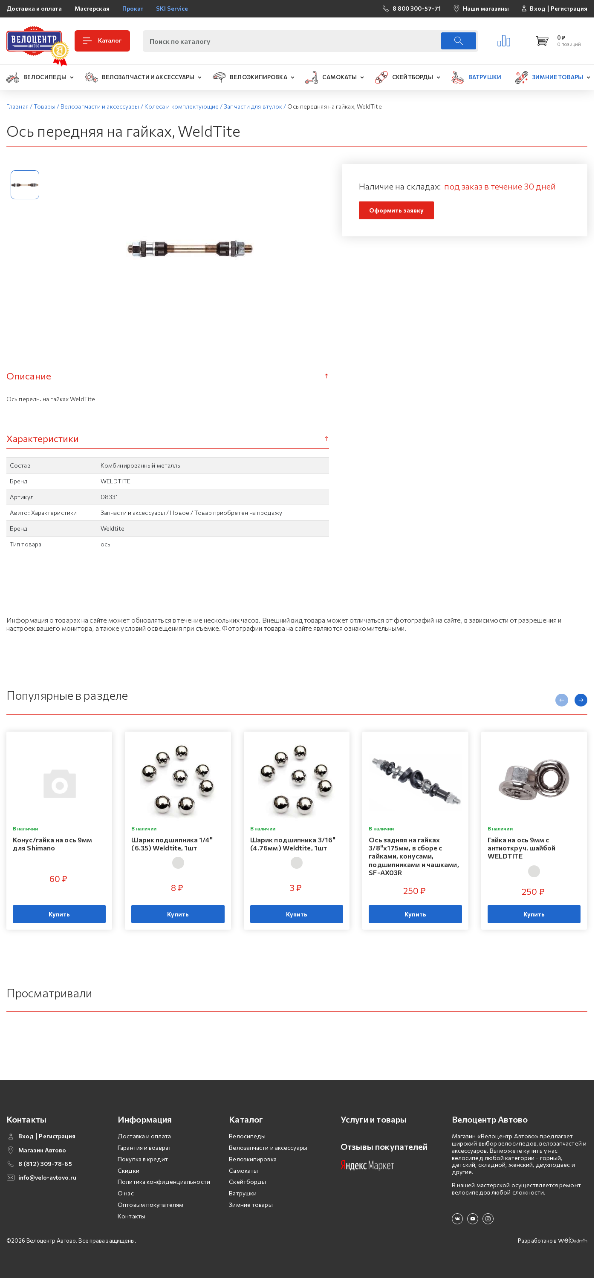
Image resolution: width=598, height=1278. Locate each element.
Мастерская (92, 8)
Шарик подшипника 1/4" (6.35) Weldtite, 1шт (172, 844)
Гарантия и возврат (144, 1147)
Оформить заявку (396, 210)
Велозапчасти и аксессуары (268, 1147)
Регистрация (569, 8)
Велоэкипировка (252, 1159)
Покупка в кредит (143, 1159)
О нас (126, 1193)
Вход (537, 8)
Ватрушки (243, 1193)
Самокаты (243, 1170)
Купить (59, 914)
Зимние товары (250, 1204)
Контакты (131, 1216)
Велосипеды (247, 1136)
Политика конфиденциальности (164, 1181)
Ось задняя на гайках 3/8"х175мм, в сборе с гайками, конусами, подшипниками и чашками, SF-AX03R (414, 856)
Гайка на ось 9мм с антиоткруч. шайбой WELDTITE (522, 848)
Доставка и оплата (34, 8)
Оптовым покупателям (150, 1204)
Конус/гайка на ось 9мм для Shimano (52, 844)
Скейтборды (247, 1181)
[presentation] (561, 700)
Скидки (128, 1170)
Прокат (133, 8)
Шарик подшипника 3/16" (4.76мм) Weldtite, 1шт (292, 844)
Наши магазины (486, 8)
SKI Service (172, 8)
